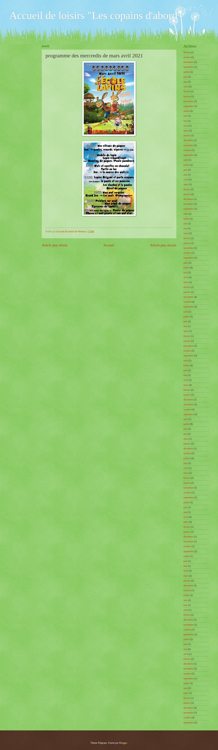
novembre (188, 62)
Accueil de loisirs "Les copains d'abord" (96, 15)
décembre (188, 140)
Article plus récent (54, 245)
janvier (187, 57)
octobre (187, 150)
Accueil (108, 245)
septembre (189, 67)
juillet (186, 72)
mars (186, 130)
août (186, 160)
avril (186, 86)
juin (185, 77)
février (187, 52)
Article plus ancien (163, 245)
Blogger (123, 743)
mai (185, 81)
